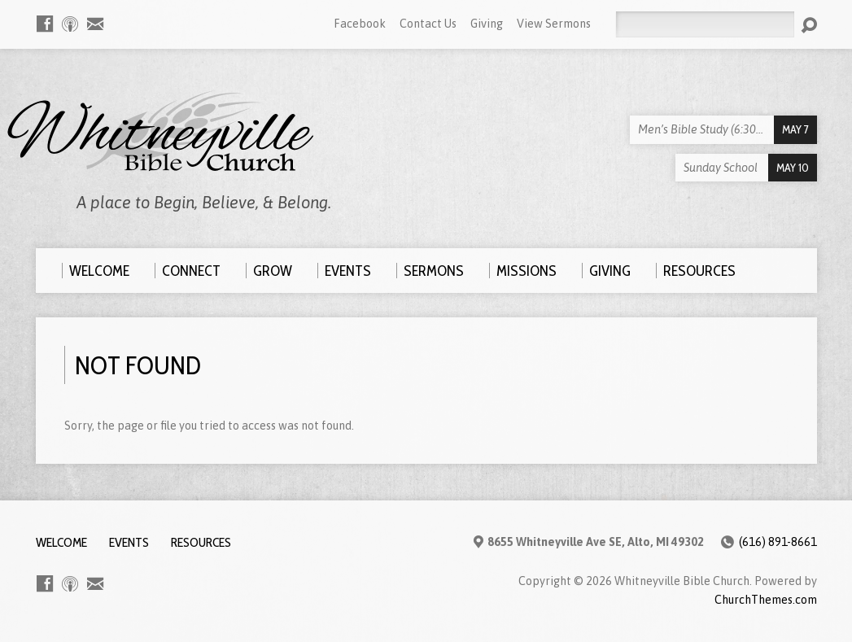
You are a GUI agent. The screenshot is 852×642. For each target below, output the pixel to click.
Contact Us (428, 23)
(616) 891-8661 (778, 541)
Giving (486, 23)
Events (129, 542)
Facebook (360, 23)
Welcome (61, 542)
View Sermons (554, 23)
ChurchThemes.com (765, 599)
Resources (201, 542)
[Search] (704, 24)
